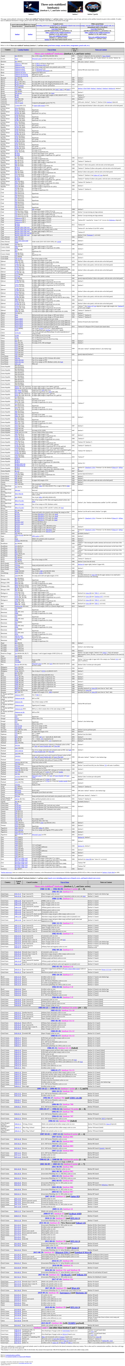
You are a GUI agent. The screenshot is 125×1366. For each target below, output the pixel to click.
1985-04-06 (18, 1339)
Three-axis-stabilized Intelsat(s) (58, 36)
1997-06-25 (18, 1143)
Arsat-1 (75, 1248)
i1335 (16, 594)
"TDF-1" (96, 593)
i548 (16, 610)
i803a (16, 583)
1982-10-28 (18, 961)
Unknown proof (19, 705)
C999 (16, 650)
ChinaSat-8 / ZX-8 (90, 467)
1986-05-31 (18, 1068)
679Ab (17, 111)
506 (16, 195)
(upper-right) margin (39, 105)
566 (16, 533)
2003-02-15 (18, 1194)
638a (16, 309)
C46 (16, 476)
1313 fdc (17, 766)
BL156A (17, 520)
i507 (16, 200)
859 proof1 (18, 790)
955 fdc (17, 512)
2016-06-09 (18, 1268)
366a (40, 486)
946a (16, 414)
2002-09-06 (18, 1189)
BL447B (17, 169)
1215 (16, 346)
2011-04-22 (18, 1225)
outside (59, 241)
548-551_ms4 (19, 636)
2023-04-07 (18, 1325)
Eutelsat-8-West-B (83, 1252)
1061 (16, 434)
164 (16, 244)
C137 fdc (17, 276)
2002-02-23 (18, 1178)
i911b (16, 176)
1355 (16, 849)
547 (16, 786)
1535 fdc (17, 776)
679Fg (17, 146)
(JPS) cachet (35, 536)
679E (16, 136)
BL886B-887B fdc (20, 465)
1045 (16, 748)
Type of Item (51, 50)
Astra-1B (94, 575)
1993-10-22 (18, 1093)
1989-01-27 (18, 1086)
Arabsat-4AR (75, 1213)
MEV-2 (70, 1342)
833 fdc (17, 664)
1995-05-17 (18, 1114)
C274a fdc (18, 333)
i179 (16, 735)
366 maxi (17, 490)
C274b (17, 335)
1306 (41, 571)
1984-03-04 (18, 989)
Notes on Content (101, 50)
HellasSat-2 (112, 220)
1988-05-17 (18, 1038)
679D (16, 129)
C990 (16, 649)
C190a (17, 289)
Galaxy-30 (55, 1342)
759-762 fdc (18, 819)
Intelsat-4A (112, 88)
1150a (16, 444)
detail (56, 514)
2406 (16, 237)
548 (16, 608)
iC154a (17, 282)
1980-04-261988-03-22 (18, 1330)
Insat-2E (66, 1341)
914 (16, 404)
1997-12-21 (18, 1153)
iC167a (17, 286)
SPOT (103, 1118)
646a (16, 246)
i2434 (16, 826)
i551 (16, 630)
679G (16, 150)
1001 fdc (17, 358)
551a (16, 632)
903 (16, 171)
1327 (16, 772)
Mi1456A (49, 529)
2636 (16, 239)
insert (52, 93)
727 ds (17, 724)
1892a (40, 828)
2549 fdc (17, 541)
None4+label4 (19, 324)
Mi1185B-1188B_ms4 (21, 867)
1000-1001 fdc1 (19, 360)
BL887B (17, 462)
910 (43, 390)
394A (16, 554)
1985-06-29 (18, 1023)
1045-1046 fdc (19, 751)
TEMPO (72, 1323)
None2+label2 (19, 321)
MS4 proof (39, 69)
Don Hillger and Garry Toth (25, 1363)
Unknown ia (18, 65)
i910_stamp (18, 392)
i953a (16, 186)
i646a (16, 248)
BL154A (17, 516)
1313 (116, 659)
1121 (16, 837)
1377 (16, 484)
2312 (16, 794)
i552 (16, 641)
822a (16, 675)
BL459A (17, 178)
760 (16, 813)
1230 (16, 448)
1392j (16, 822)
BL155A (17, 518)
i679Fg (17, 148)
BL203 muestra (19, 85)
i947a (16, 423)
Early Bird (55, 29)
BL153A (17, 514)
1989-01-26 (18, 1072)
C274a (41, 328)
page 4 (68, 89)
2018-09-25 (18, 1295)
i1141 (16, 443)
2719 (43, 671)
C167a (17, 284)
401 (16, 555)
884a (16, 603)
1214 (16, 344)
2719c (16, 671)
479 (16, 188)
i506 (16, 197)
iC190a (17, 290)
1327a (47, 772)
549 (16, 615)
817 (16, 157)
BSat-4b (63, 1342)
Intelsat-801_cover (107, 1341)
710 (16, 658)
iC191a (17, 294)
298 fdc (17, 799)
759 (16, 811)
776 (16, 101)
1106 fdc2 (18, 759)
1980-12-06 (18, 901)
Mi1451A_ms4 (19, 524)
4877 (16, 692)
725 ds (17, 718)
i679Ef (17, 141)
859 (16, 788)
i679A (16, 110)
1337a (16, 596)
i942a (16, 183)
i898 (16, 165)
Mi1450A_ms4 (19, 522)
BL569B (17, 225)
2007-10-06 (18, 1206)
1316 (16, 563)
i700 (16, 255)
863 (16, 160)
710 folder (18, 662)
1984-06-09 (18, 999)
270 (16, 546)
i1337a (17, 597)
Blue (43, 1337)
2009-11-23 (18, 1211)
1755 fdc (17, 784)
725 (16, 715)
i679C (16, 124)
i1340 (16, 601)
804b (16, 585)
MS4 (37, 63)
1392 (41, 822)
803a (16, 582)
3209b (16, 682)
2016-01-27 (18, 1263)
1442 (16, 567)
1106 (16, 753)
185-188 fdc (18, 559)
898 (16, 164)
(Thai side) (57, 746)
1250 (16, 729)
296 (16, 91)
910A (16, 393)
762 (16, 817)
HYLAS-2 (74, 1241)
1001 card (18, 364)
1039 (16, 428)
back (61, 362)
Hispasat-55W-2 (62, 1252)
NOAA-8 (65, 1334)
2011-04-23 (18, 1237)
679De (17, 132)
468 (16, 478)
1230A (17, 451)
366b (68, 486)
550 (16, 622)
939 (16, 56)
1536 (16, 779)
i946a (16, 416)
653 (16, 249)
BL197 (17, 82)
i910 (50, 392)
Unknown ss (18, 218)
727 (16, 720)
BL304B (17, 155)
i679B (16, 117)
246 (16, 656)
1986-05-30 (18, 1050)
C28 (16, 473)
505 (16, 192)
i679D (16, 130)
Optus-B (108, 1124)
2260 (16, 455)
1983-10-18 (18, 977)
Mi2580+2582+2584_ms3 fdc (23, 229)
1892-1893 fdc (19, 830)
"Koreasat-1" (90, 235)
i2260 (16, 457)
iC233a (17, 308)
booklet (61, 772)
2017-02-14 (18, 1277)
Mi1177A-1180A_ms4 (21, 858)
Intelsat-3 (99, 88)
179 (16, 733)
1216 (16, 348)
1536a (47, 779)
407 (16, 550)
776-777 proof (19, 103)
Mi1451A (41, 518)
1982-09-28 (18, 952)
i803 (16, 580)
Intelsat (17, 34)
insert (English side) (45, 746)
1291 (16, 354)
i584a (16, 301)
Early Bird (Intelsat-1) (59, 1339)
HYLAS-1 (74, 1218)
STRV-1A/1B (75, 1098)
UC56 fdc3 (18, 809)
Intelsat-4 (105, 88)
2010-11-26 (18, 1220)
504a (16, 260)
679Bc (17, 118)
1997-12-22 (18, 1157)
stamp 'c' (105, 652)
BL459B (17, 179)
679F (16, 143)
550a (16, 625)
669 (16, 61)
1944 (16, 832)
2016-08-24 (18, 1272)
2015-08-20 (18, 1254)
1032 (16, 742)
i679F (16, 144)
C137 (16, 274)
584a (16, 299)
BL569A (17, 224)
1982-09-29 (18, 958)
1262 (16, 99)
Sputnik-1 (102, 1148)
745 (16, 211)
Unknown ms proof (20, 72)
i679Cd (17, 127)
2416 (16, 669)
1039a (16, 432)
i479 (16, 190)
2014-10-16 (18, 1250)
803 (16, 578)
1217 (16, 350)
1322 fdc (17, 768)
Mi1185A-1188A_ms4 (21, 865)
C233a (17, 306)
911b (16, 174)
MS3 (37, 695)
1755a (47, 781)
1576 (16, 87)
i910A (16, 395)
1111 (16, 343)
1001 (16, 356)
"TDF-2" (96, 600)
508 (16, 202)
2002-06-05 (18, 1183)
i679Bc (17, 120)
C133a (17, 267)
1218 (16, 352)
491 (16, 869)
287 (41, 737)
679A (16, 108)
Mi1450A (41, 514)
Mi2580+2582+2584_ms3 (22, 227)
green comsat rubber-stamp (72, 969)
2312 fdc (17, 796)
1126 (16, 841)
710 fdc (17, 660)
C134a (17, 271)
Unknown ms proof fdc (21, 74)
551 (16, 629)
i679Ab (17, 113)
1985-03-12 (18, 1337)
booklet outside (63, 781)
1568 (16, 575)
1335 (16, 592)
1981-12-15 (18, 925)
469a (40, 497)
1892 (16, 828)
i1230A (17, 453)
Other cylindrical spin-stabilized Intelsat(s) (58, 32)
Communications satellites (12, 1355)
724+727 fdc (18, 726)
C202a (17, 295)
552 (16, 639)
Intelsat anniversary (6, 872)
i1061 (16, 436)
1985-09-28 (18, 1033)
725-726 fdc (18, 727)
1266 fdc (17, 762)
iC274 (16, 330)
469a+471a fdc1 (19, 501)
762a (16, 821)
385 (16, 801)
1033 (16, 425)
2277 (92, 1331)
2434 (16, 824)
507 (16, 199)
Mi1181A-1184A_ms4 (21, 862)
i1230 (16, 450)
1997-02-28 (18, 1139)
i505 (16, 193)
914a (16, 407)
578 (16, 480)
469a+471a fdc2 (19, 504)
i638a (16, 311)
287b (16, 737)
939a (41, 56)
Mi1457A (49, 531)
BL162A (17, 529)
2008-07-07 (18, 1216)
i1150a (17, 446)
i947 (16, 419)
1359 (16, 851)
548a (16, 611)
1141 (16, 441)
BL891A (17, 467)
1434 (16, 852)
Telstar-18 (115, 467)
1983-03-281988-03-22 (18, 1334)
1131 (16, 645)
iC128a (17, 265)
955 (16, 510)
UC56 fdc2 (18, 807)
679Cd (17, 125)
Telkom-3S (81, 1275)
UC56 (16, 803)
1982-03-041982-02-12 (18, 946)
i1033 (16, 426)
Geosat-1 (62, 1337)
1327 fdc (17, 774)
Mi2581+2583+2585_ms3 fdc (23, 233)
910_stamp (18, 390)
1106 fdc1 (18, 756)
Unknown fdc (19, 702)
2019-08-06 (18, 1309)
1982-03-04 (18, 936)
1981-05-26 (18, 896)
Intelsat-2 (93, 88)
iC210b (17, 304)
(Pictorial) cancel (37, 58)
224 (16, 653)
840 (16, 341)
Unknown (17, 695)
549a (16, 618)
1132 (16, 647)
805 (16, 80)
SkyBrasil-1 (66, 1275)
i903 (16, 172)
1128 (16, 843)
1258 (16, 573)
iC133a (17, 269)
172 (16, 731)
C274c (17, 337)
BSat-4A (75, 1288)
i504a (16, 262)
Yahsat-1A (80, 1223)
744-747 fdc (18, 258)
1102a (16, 438)
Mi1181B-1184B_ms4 (21, 863)
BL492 (17, 97)
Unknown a (18, 63)
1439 (16, 854)
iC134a (17, 272)
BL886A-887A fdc (20, 464)
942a (16, 181)
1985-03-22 (18, 1012)
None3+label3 (19, 323)
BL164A (17, 531)
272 (16, 548)
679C (16, 122)
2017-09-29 (18, 1290)
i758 (16, 216)
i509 (16, 207)
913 (16, 397)
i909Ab (17, 388)
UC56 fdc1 (18, 805)
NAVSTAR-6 (66, 1330)
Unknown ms (18, 606)
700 (16, 253)
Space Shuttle (106, 56)
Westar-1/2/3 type (106, 969)
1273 (16, 847)
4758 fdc (17, 690)
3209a (16, 680)
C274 (16, 328)
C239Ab (17, 105)
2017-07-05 (18, 1284)
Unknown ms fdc (20, 698)
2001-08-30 (18, 1173)
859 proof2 (18, 792)
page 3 (62, 89)
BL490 (17, 95)
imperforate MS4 (41, 65)
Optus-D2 (74, 1196)
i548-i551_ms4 (19, 637)
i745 (16, 213)
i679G (16, 151)
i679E (16, 137)
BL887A (17, 460)
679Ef (16, 139)
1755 (16, 782)
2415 (16, 667)
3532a (16, 686)
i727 (16, 722)
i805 (16, 590)
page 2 (57, 89)
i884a (16, 604)
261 (16, 543)
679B (16, 115)
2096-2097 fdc (19, 834)
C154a (17, 280)
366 (16, 487)
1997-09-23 (18, 1148)
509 (16, 206)
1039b (16, 430)
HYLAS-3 (74, 1307)
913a (16, 400)
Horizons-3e (81, 1293)
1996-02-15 (18, 1124)
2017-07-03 (18, 1281)
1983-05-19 (18, 969)
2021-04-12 (18, 1342)
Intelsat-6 (109, 102)
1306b (16, 571)
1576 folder (18, 89)
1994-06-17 (18, 1100)
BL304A (17, 153)
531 (16, 78)
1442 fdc (17, 569)
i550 (16, 623)
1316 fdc (17, 565)
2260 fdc (17, 458)
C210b (17, 302)
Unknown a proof (20, 69)
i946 (16, 412)
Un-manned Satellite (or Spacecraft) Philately (18, 1356)
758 (16, 214)
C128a (17, 264)
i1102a (17, 439)
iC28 (16, 474)
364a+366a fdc (19, 494)
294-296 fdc (18, 93)
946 (16, 411)
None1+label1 (19, 319)
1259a (41, 573)
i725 (16, 716)
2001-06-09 (18, 1169)
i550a (16, 627)
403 (16, 643)
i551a (16, 634)
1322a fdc (18, 770)
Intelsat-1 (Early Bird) (84, 88)
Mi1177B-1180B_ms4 (21, 860)
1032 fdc (17, 745)
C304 (16, 209)
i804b (16, 587)
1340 (16, 599)
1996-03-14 (18, 1118)
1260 (16, 845)
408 (16, 552)
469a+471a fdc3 (19, 507)
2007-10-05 (18, 1198)
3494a (16, 684)
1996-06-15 (18, 1106)
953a (16, 185)
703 (16, 313)
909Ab (17, 386)
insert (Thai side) (58, 757)
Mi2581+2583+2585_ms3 (22, 231)
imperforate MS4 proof (42, 70)
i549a (16, 620)
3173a (16, 677)
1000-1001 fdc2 (19, 362)
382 (16, 561)
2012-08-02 (18, 1243)
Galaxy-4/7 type (98, 175)
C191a (17, 292)
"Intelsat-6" (121, 306)
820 (16, 673)
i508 (16, 204)
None (16, 58)
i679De (17, 134)
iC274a (48, 330)
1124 (16, 839)
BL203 (17, 83)
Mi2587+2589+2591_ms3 (22, 235)
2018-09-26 (18, 1303)
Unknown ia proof (20, 70)
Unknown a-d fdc (20, 67)
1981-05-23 (18, 894)
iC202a (17, 297)
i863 (16, 162)
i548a (16, 613)
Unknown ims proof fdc (21, 76)
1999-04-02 (18, 1341)
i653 (16, 251)
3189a (16, 679)
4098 (16, 688)
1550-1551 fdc (19, 535)
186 (16, 557)
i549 (16, 616)
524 (16, 278)
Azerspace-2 (65, 1293)
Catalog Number (23, 50)
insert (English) (59, 776)
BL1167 (17, 471)
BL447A (17, 167)
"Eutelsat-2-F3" (98, 596)
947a (16, 421)
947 (16, 418)
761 (16, 815)
